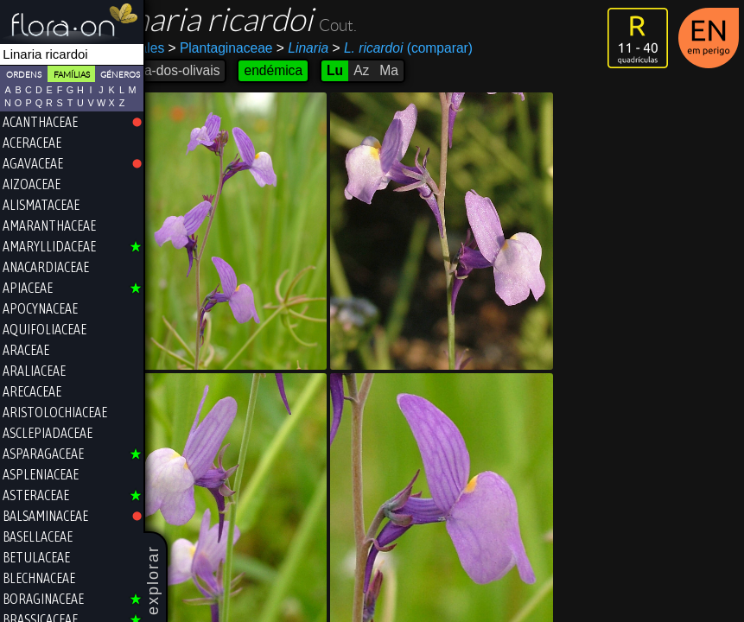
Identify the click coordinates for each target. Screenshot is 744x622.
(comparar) (443, 48)
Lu (376, 70)
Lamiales (179, 48)
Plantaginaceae (262, 48)
